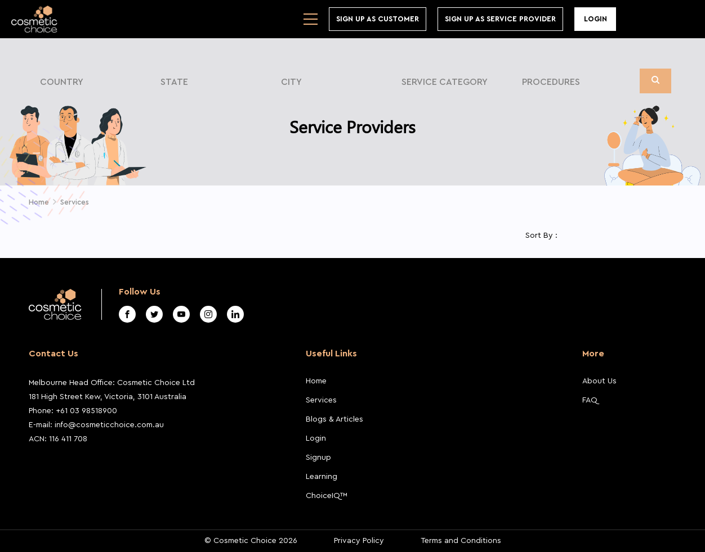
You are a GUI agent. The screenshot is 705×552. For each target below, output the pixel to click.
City (291, 82)
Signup (318, 457)
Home (316, 381)
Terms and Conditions (461, 541)
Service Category (444, 82)
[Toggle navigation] (311, 19)
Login (595, 18)
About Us (599, 381)
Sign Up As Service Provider (500, 18)
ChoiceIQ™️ (326, 496)
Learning (321, 477)
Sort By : (541, 235)
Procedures (551, 82)
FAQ (589, 400)
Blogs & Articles (334, 419)
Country (61, 82)
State (174, 82)
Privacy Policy (359, 541)
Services (321, 400)
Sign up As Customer (377, 18)
